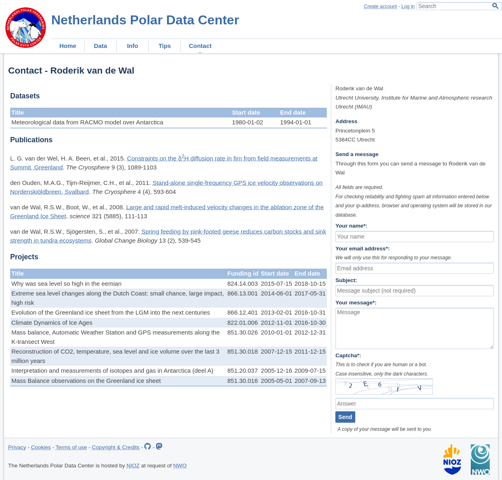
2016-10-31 (310, 312)
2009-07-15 (310, 370)
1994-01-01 (295, 122)
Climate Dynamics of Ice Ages (51, 322)
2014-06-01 (276, 293)
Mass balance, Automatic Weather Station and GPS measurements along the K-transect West (115, 337)
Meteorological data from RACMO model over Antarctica (87, 122)
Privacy (17, 447)
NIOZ (132, 466)
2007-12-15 (276, 351)
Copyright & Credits (115, 447)
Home (67, 45)
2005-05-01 (276, 380)
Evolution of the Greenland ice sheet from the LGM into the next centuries (110, 312)
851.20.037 (242, 370)
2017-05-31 (310, 293)
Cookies (41, 447)
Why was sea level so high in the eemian (66, 283)
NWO (180, 466)
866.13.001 (242, 293)
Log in (408, 6)
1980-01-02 (247, 122)
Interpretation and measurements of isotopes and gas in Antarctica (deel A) (112, 370)
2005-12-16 (276, 370)
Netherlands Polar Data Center (145, 20)
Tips (165, 45)
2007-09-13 (310, 380)
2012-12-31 (310, 332)
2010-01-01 (276, 332)
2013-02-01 (276, 312)
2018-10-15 (310, 283)
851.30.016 (242, 380)
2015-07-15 (276, 283)
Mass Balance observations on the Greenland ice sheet (86, 380)
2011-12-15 (310, 351)
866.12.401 (242, 312)
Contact (200, 45)
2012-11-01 (276, 322)
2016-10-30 (310, 322)
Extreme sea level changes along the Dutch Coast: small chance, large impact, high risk (117, 298)
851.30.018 (242, 351)
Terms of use (71, 447)
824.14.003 (242, 283)
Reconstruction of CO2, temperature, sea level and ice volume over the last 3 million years (115, 356)
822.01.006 (242, 322)
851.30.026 (242, 332)
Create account (380, 6)
